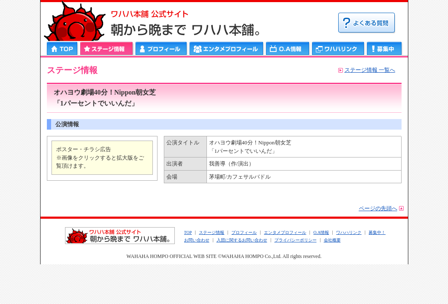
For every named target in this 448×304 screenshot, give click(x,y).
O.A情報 (321, 232)
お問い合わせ (196, 240)
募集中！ (377, 232)
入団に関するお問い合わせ (242, 240)
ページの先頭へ (378, 208)
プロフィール (161, 48)
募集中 (384, 48)
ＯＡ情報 (288, 48)
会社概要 (332, 240)
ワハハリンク (338, 48)
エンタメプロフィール (226, 48)
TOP (188, 232)
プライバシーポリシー (295, 240)
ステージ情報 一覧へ (370, 70)
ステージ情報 (106, 48)
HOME (62, 48)
